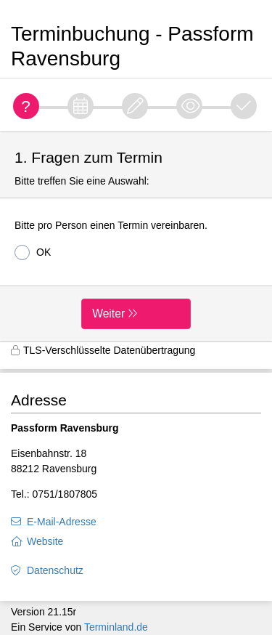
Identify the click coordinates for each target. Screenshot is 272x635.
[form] (136, 237)
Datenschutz (55, 570)
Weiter (108, 313)
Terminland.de (116, 627)
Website (45, 541)
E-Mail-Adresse (61, 521)
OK (33, 252)
